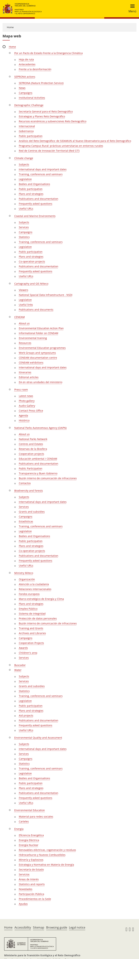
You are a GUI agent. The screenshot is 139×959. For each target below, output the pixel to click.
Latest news (26, 396)
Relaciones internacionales (35, 589)
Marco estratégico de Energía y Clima (41, 599)
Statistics (24, 237)
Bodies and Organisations (34, 184)
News (22, 88)
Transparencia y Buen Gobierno (38, 473)
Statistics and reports (32, 884)
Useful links (26, 304)
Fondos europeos (29, 594)
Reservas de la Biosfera (33, 449)
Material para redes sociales (36, 816)
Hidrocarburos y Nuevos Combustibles (42, 855)
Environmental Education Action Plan (41, 328)
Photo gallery (27, 401)
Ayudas (23, 903)
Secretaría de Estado (31, 869)
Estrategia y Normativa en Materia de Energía (46, 864)
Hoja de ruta (26, 59)
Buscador (20, 665)
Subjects (24, 164)
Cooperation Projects (31, 643)
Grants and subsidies (32, 511)
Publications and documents (36, 309)
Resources (25, 343)
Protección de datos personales (38, 618)
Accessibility (22, 927)
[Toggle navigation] (131, 8)
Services (24, 227)
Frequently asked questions (35, 203)
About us (24, 323)
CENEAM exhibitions (31, 362)
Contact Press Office (31, 410)
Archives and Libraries (32, 633)
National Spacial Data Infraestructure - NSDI (45, 295)
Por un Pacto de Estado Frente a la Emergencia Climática (48, 53)
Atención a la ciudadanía (34, 584)
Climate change (23, 158)
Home (10, 27)
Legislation (25, 179)
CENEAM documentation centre (38, 357)
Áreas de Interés (29, 879)
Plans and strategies (31, 194)
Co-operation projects (32, 261)
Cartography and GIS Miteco (31, 283)
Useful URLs (26, 208)
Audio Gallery (27, 405)
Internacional (27, 126)
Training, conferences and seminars (41, 174)
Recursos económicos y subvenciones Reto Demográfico (52, 121)
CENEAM (19, 317)
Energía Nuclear (28, 845)
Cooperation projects (31, 453)
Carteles (24, 821)
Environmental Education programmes (42, 348)
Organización (27, 579)
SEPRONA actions (24, 76)
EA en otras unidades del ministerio (40, 382)
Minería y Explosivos (31, 859)
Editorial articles (29, 377)
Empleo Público (28, 608)
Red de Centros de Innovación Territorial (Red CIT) (49, 150)
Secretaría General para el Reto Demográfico (46, 111)
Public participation (31, 136)
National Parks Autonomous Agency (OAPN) (40, 428)
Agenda (23, 415)
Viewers (23, 290)
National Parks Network (33, 439)
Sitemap (38, 927)
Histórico (24, 420)
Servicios (24, 874)
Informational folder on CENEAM (38, 333)
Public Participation (30, 468)
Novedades (25, 889)
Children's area (28, 652)
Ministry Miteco (23, 573)
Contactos (25, 483)
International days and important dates (43, 169)
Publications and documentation (38, 198)
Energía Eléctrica (29, 840)
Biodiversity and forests (28, 490)
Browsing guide (56, 927)
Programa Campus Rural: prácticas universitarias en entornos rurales (61, 145)
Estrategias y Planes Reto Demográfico (42, 116)
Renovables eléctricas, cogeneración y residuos (47, 850)
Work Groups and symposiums (37, 352)
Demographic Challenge (28, 105)
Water (18, 670)
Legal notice (77, 927)
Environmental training (33, 338)
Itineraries (25, 372)
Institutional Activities (32, 97)
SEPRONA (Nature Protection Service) (41, 83)
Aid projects (26, 715)
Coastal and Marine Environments (35, 216)
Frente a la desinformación (35, 69)
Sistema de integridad (32, 613)
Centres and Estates (31, 444)
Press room (21, 389)
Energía (19, 829)
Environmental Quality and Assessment (38, 737)
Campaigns (25, 93)
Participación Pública (31, 894)
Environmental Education (29, 810)
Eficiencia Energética (31, 835)
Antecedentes (27, 64)
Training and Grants (31, 628)
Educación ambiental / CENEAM (38, 458)
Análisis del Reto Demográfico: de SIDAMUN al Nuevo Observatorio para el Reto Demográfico (75, 141)
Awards (23, 648)
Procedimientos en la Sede (35, 899)
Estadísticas (26, 521)
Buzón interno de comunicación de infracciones (48, 478)
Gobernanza (26, 131)
